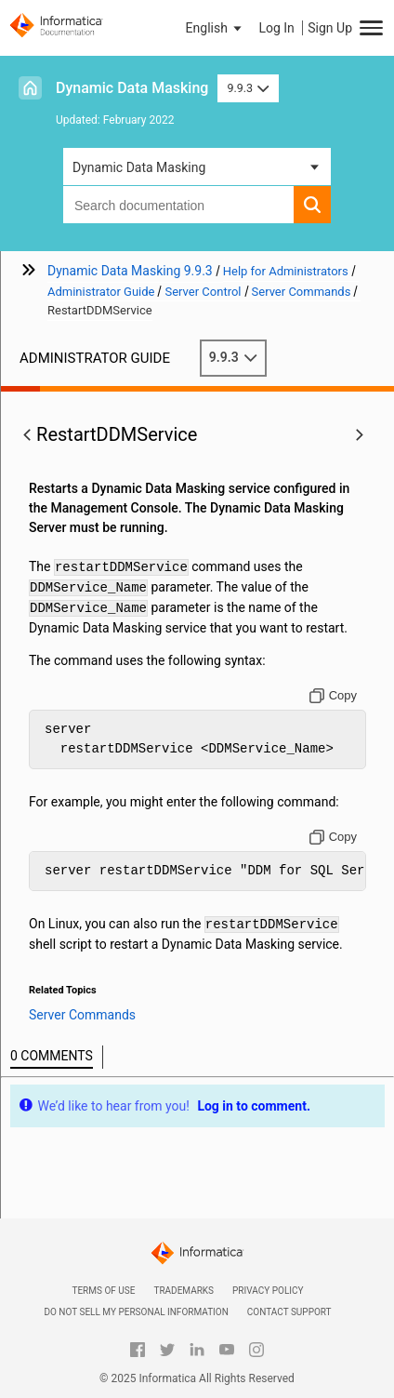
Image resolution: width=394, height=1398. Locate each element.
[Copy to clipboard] (333, 696)
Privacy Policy (267, 1290)
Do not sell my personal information (136, 1312)
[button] (215, 28)
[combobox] (178, 204)
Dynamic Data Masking (132, 88)
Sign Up (330, 27)
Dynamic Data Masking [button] (138, 167)
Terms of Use (103, 1290)
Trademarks (183, 1290)
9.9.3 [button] (248, 88)
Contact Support (289, 1312)
